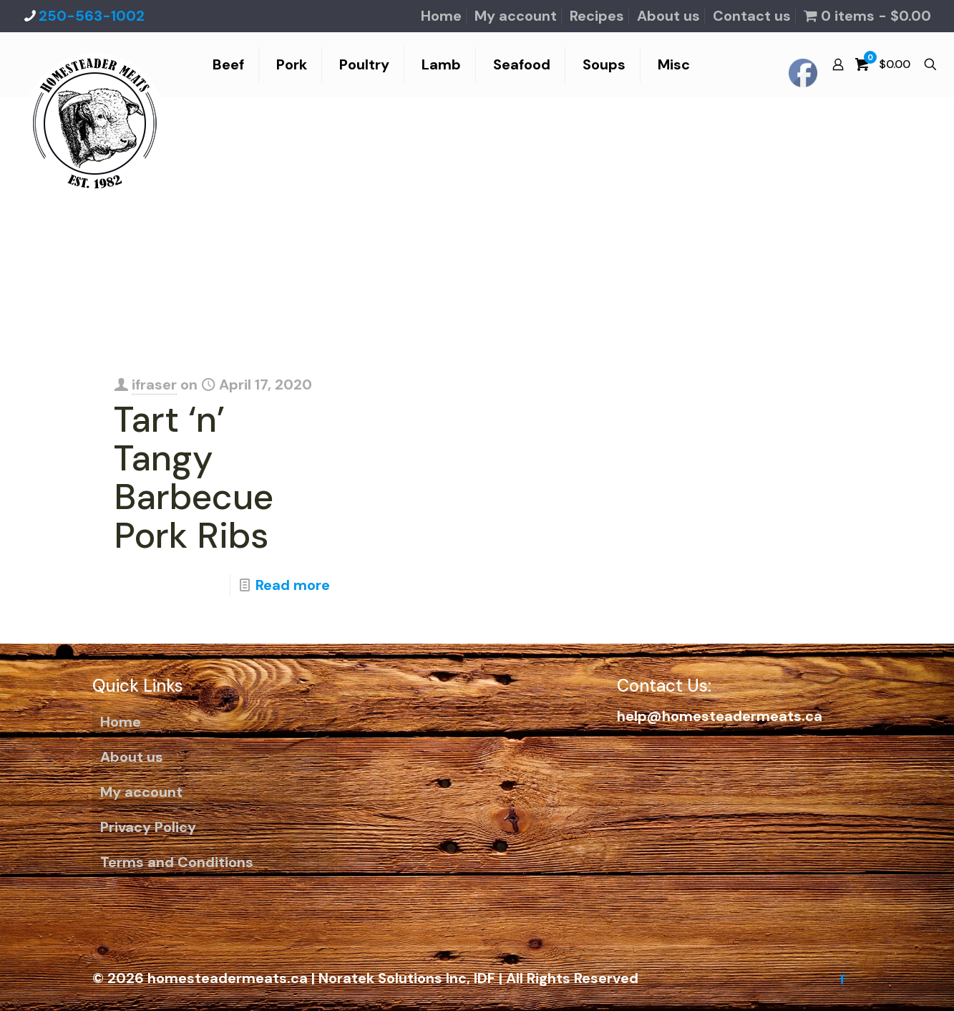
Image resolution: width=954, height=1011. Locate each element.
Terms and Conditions (176, 862)
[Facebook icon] (842, 979)
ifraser (154, 384)
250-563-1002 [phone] (92, 15)
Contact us (752, 15)
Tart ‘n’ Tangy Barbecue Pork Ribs (193, 477)
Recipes (597, 15)
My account (515, 15)
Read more (292, 585)
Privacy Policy (148, 827)
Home (441, 15)
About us (668, 15)
